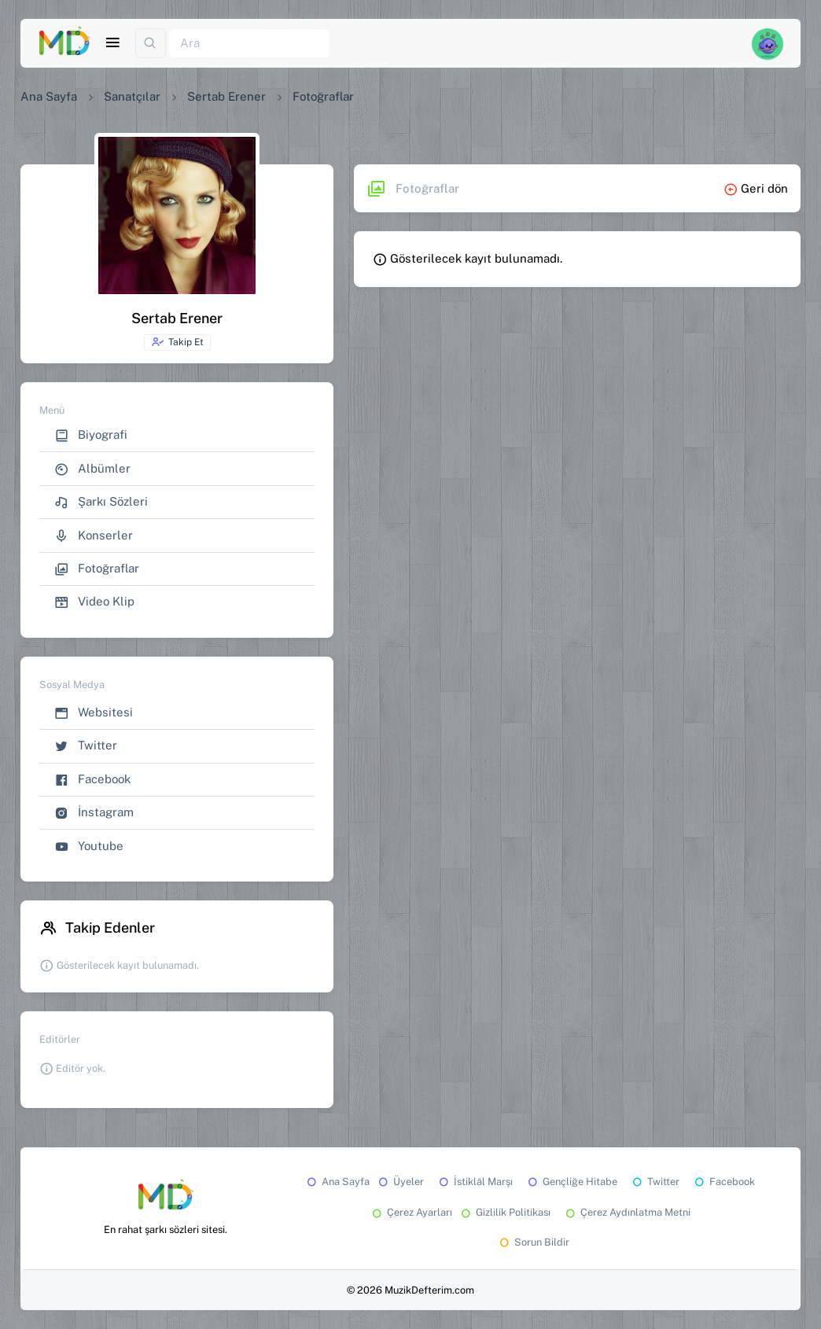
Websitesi (93, 712)
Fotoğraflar (96, 568)
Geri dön (755, 188)
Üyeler (400, 1181)
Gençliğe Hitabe (571, 1181)
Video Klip (94, 602)
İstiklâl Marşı (474, 1181)
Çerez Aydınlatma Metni (626, 1212)
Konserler (93, 535)
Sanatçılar (132, 96)
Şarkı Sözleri (101, 502)
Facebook (92, 779)
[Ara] (249, 43)
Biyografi (90, 435)
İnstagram (94, 812)
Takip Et (177, 342)
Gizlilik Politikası (504, 1212)
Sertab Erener (226, 96)
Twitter (85, 745)
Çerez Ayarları (411, 1212)
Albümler (92, 469)
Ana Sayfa (48, 96)
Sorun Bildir (533, 1242)
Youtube (88, 846)
